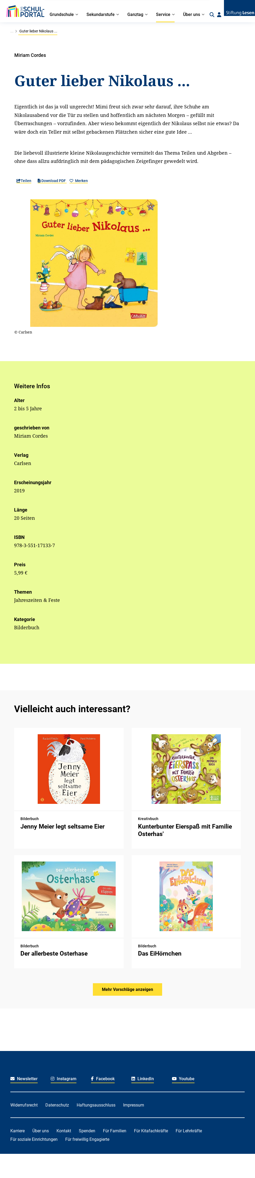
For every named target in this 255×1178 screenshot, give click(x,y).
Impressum (133, 1105)
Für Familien (114, 1130)
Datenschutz (57, 1105)
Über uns (40, 1130)
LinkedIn (142, 1078)
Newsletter (24, 1078)
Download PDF (52, 181)
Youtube (183, 1078)
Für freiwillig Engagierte (87, 1139)
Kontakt (64, 1130)
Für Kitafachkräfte (151, 1130)
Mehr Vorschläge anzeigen (127, 989)
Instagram (63, 1078)
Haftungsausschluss (96, 1105)
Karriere (17, 1130)
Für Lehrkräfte (189, 1130)
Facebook (103, 1078)
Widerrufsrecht (24, 1105)
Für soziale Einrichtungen (34, 1139)
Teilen (23, 181)
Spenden (87, 1130)
